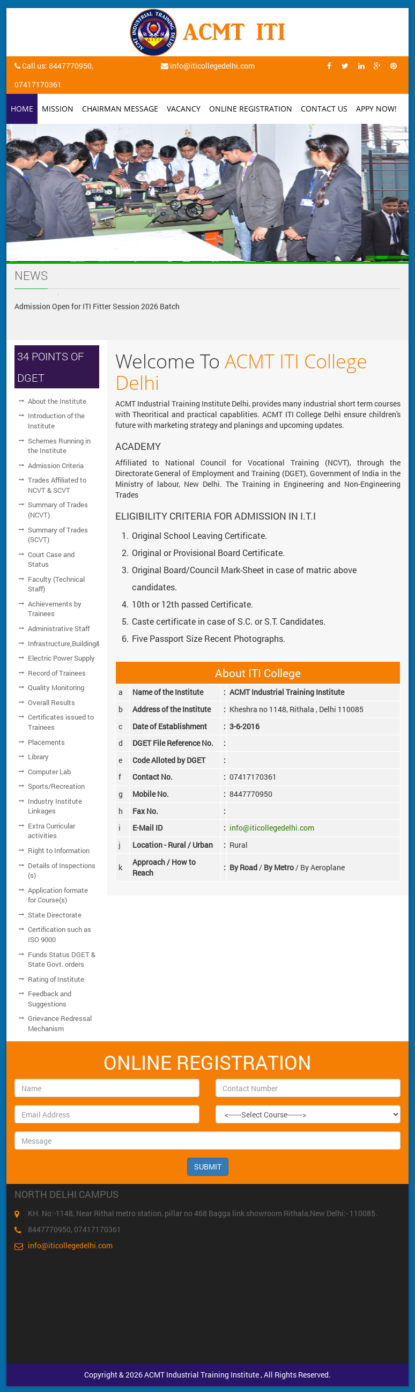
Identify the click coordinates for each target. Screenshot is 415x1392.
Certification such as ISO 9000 (59, 934)
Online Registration (250, 108)
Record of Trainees (57, 673)
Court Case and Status (51, 559)
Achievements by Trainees (54, 609)
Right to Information (59, 850)
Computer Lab (49, 771)
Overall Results (51, 702)
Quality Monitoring (56, 687)
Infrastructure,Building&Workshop (63, 643)
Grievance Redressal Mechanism (60, 1023)
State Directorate (54, 915)
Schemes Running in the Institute (59, 446)
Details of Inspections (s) (61, 870)
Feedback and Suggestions (49, 999)
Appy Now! (376, 108)
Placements (46, 742)
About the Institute (57, 401)
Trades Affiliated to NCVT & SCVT (57, 485)
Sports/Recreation (56, 786)
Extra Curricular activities (51, 831)
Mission (57, 108)
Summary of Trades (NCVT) (58, 510)
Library (38, 756)
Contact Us (324, 108)
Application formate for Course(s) (58, 895)
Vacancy (184, 108)
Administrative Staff (59, 628)
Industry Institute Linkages (55, 806)
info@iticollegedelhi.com (271, 828)
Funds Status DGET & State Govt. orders (61, 959)
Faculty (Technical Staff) (56, 584)
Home (22, 108)
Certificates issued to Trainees (61, 722)
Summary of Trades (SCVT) (58, 535)
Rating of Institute (56, 979)
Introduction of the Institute (56, 421)
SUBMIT (207, 1166)
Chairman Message (120, 108)
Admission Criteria (56, 465)
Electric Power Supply (61, 658)
